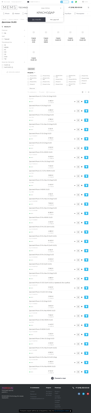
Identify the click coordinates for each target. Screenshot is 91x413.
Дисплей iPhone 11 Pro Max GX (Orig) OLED (43, 124)
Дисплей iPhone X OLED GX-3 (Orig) (40, 292)
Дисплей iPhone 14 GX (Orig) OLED (40, 301)
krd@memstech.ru (35, 1)
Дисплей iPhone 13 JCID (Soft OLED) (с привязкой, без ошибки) (49, 282)
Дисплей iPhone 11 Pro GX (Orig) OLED (41, 115)
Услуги (48, 387)
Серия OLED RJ (58, 39)
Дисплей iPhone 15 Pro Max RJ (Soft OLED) (43, 236)
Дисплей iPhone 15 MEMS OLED (39, 329)
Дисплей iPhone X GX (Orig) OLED (40, 105)
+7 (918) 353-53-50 (75, 7)
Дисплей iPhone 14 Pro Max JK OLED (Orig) (43, 357)
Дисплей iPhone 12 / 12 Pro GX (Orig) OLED (42, 96)
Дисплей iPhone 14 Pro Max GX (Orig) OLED (43, 199)
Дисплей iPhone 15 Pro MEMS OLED (40, 152)
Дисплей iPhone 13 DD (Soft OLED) (40, 264)
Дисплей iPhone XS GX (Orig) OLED (40, 143)
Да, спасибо (36, 19)
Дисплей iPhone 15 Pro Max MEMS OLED (42, 310)
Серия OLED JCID (33, 40)
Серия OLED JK (70, 39)
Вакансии (33, 394)
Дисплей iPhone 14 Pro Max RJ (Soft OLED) (43, 348)
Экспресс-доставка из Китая (49, 393)
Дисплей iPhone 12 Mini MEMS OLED (41, 320)
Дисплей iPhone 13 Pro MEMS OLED (41, 217)
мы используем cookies (61, 411)
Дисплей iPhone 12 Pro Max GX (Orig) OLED (43, 180)
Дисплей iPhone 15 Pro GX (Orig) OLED (41, 254)
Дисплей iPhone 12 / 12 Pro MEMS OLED (42, 171)
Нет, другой (54, 19)
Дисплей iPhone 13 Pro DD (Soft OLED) (41, 227)
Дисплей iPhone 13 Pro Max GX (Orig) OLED (43, 273)
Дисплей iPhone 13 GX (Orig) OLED (40, 133)
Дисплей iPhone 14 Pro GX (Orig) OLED (41, 161)
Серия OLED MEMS (46, 40)
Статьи (32, 391)
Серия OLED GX (34, 59)
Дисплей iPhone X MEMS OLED (39, 189)
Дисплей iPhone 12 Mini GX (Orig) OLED (41, 338)
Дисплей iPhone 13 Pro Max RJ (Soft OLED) (43, 245)
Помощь (58, 387)
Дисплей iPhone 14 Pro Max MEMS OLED (42, 366)
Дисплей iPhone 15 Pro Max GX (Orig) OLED (43, 208)
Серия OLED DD (82, 39)
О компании (34, 387)
